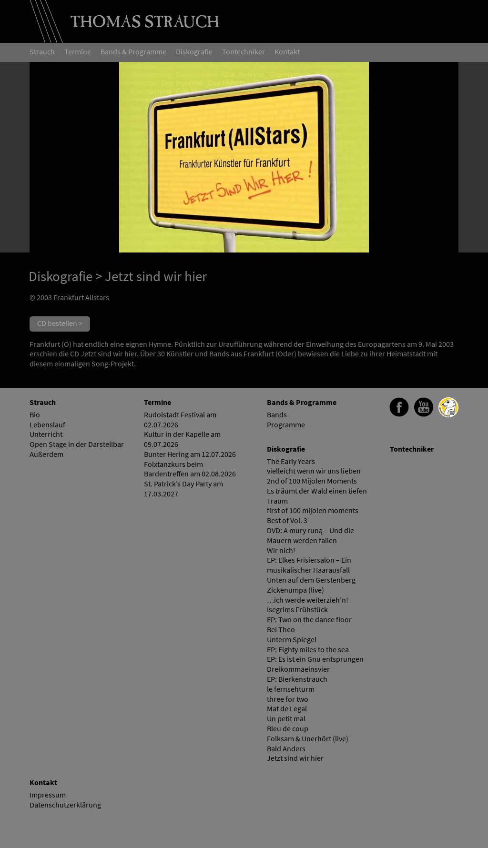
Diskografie (60, 276)
